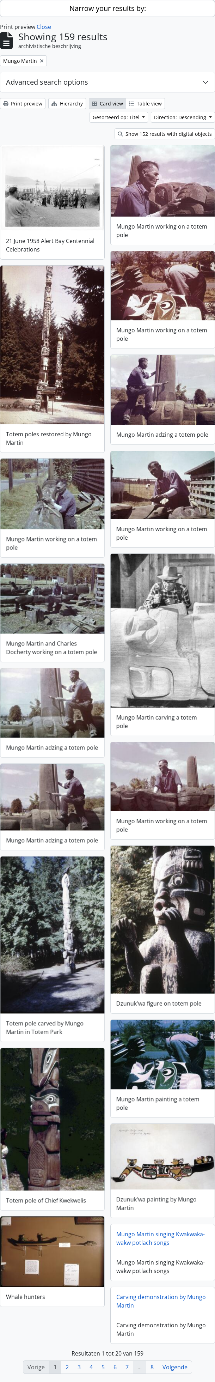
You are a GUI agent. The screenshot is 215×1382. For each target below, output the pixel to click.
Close (44, 27)
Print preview (22, 103)
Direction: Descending (181, 117)
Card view (107, 103)
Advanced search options (47, 82)
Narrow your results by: (107, 8)
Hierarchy (67, 103)
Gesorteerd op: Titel (117, 117)
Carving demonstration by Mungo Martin (161, 1301)
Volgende (175, 1367)
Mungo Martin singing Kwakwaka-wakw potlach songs (160, 1239)
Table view (145, 103)
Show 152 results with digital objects (165, 134)
